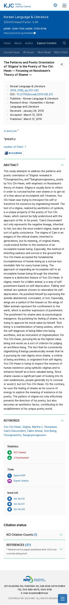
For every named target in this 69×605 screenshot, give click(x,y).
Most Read (44, 52)
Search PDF (16, 476)
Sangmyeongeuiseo (34, 435)
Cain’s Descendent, (15, 430)
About (18, 43)
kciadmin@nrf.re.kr (38, 593)
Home (7, 43)
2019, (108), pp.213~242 (24, 90)
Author (29, 43)
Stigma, (26, 426)
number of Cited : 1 (15, 146)
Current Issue (12, 52)
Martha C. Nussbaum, (45, 426)
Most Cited (60, 52)
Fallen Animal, (35, 430)
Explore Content (46, 43)
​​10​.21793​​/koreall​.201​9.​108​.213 (35, 94)
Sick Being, (50, 430)
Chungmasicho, (13, 435)
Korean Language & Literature (26, 17)
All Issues (28, 52)
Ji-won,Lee (10, 130)
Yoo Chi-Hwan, (13, 426)
